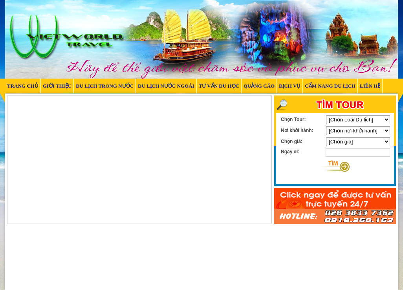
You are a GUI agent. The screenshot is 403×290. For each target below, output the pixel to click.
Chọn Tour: (293, 119)
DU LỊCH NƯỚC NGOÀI (166, 86)
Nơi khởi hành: (297, 130)
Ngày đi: (290, 151)
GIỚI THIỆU (57, 86)
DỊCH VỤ (289, 86)
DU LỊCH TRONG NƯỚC (105, 86)
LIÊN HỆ (370, 86)
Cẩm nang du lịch (330, 86)
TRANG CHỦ (22, 86)
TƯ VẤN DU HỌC (219, 86)
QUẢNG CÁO (259, 86)
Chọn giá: (291, 141)
